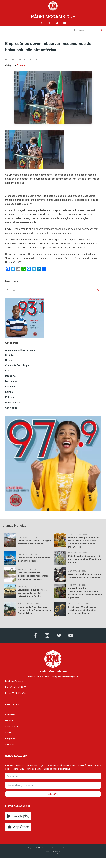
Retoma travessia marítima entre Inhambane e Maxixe (34, 559)
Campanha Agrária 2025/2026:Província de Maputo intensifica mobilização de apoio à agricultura (85, 593)
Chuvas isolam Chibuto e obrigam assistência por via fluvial (34, 542)
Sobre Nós (10, 715)
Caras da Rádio (12, 726)
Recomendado (13, 402)
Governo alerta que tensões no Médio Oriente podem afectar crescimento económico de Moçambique (83, 542)
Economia (10, 386)
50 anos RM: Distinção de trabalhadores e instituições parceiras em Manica (82, 610)
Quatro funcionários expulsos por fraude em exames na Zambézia (84, 576)
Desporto (10, 375)
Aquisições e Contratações (20, 350)
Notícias (9, 355)
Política (9, 397)
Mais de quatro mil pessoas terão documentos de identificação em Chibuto (84, 559)
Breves (21, 65)
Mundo (9, 391)
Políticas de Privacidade (53, 851)
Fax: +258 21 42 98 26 (15, 693)
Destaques (11, 381)
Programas (10, 738)
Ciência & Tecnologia (17, 365)
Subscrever (53, 794)
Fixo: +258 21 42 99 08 (15, 687)
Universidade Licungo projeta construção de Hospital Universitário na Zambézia (32, 593)
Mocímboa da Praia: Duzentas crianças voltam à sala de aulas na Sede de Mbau (34, 610)
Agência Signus (56, 854)
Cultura (9, 370)
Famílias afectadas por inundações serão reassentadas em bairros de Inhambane (33, 576)
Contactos (9, 744)
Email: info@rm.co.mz (15, 681)
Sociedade (11, 407)
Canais (8, 732)
